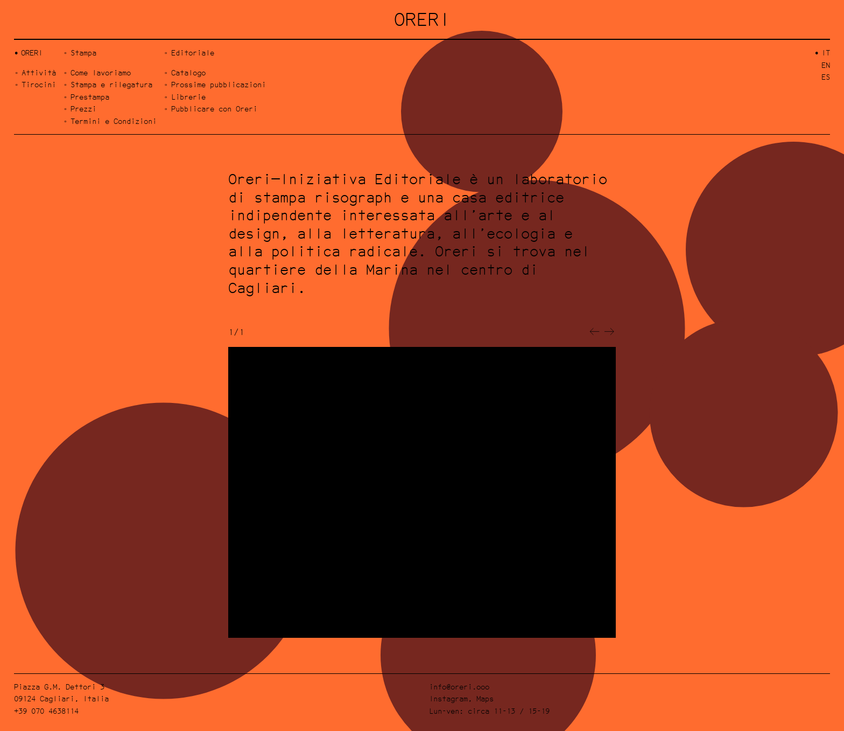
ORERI (422, 19)
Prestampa (90, 96)
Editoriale (192, 52)
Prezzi (83, 108)
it (825, 52)
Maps (485, 698)
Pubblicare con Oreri (214, 108)
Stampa (83, 52)
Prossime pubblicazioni (218, 84)
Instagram (448, 698)
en (825, 64)
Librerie (188, 96)
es (825, 76)
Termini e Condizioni (114, 121)
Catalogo (188, 72)
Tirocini (39, 84)
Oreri (32, 52)
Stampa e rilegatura (111, 84)
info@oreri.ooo (459, 686)
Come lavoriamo (101, 72)
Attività (39, 72)
